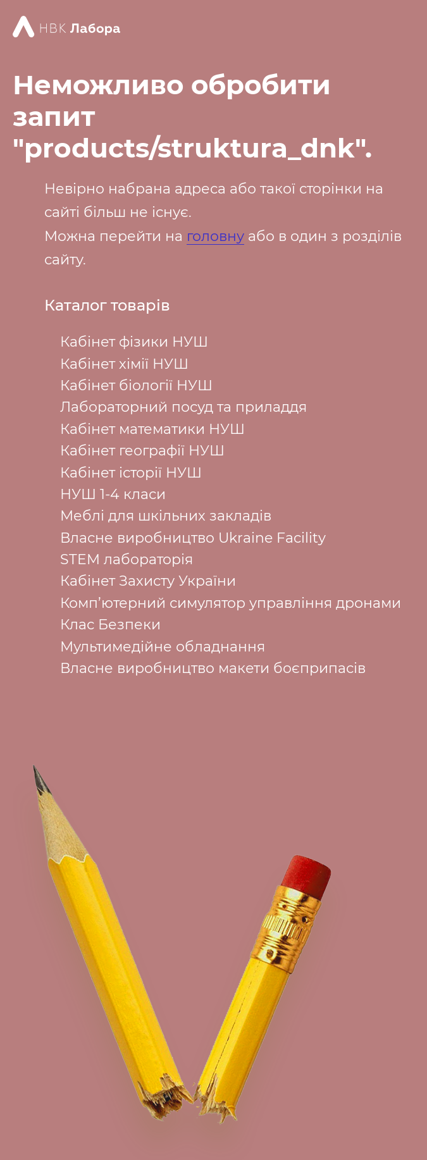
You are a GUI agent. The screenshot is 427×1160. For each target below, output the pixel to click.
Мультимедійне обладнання (162, 646)
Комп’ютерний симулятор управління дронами (230, 603)
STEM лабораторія (126, 559)
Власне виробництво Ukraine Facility (193, 537)
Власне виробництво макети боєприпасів (213, 668)
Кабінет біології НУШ (136, 385)
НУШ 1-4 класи (113, 494)
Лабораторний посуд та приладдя (183, 407)
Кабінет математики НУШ (152, 429)
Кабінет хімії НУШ (124, 364)
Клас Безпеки (110, 624)
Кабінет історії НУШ (131, 472)
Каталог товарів (107, 305)
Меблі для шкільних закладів (165, 515)
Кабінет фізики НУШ (134, 341)
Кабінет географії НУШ (142, 450)
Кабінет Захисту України (148, 580)
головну (215, 236)
